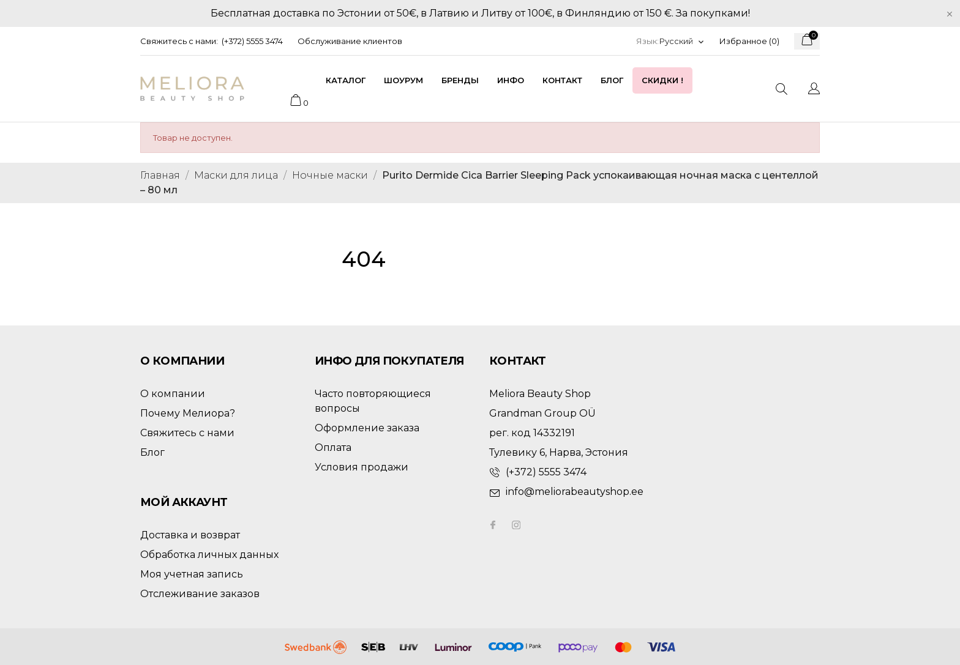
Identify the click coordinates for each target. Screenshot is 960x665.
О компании (172, 393)
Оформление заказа (367, 428)
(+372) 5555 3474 (252, 41)
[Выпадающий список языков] (682, 41)
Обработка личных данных (209, 554)
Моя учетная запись (191, 574)
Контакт (562, 80)
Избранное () (749, 41)
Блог (612, 80)
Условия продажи (361, 467)
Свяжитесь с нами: (179, 41)
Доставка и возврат (190, 535)
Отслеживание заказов (200, 594)
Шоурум (403, 80)
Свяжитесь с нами (187, 433)
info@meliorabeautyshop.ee (574, 491)
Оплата (333, 447)
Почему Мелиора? (187, 413)
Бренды (460, 80)
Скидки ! (662, 80)
